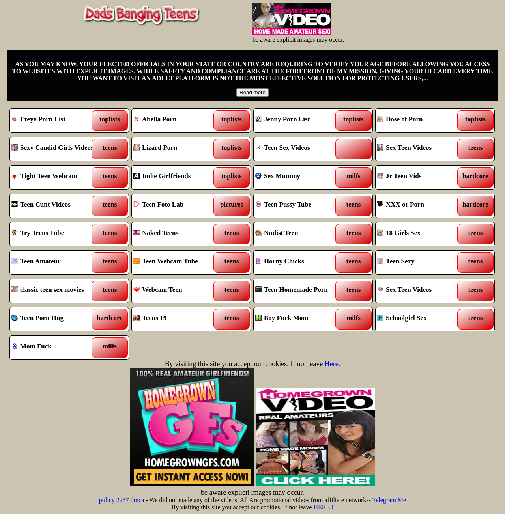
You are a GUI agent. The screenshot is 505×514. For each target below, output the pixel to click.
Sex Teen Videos (420, 149)
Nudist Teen (298, 234)
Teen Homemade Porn (298, 291)
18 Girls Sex (420, 234)
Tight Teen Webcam (54, 177)
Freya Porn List (54, 120)
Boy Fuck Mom (298, 319)
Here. (332, 364)
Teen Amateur (54, 262)
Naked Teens (176, 234)
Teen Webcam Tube (176, 262)
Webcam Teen (176, 291)
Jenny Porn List (298, 120)
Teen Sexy (420, 262)
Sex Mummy (298, 177)
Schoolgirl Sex (420, 319)
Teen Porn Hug (54, 319)
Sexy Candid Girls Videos (54, 149)
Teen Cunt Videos (54, 206)
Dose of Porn (420, 120)
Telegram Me (389, 500)
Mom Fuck (54, 347)
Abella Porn (176, 120)
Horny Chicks (298, 262)
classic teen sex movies (54, 291)
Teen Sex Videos (298, 149)
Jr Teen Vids (420, 177)
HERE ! (323, 507)
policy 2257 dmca (121, 500)
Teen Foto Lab (176, 206)
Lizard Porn (176, 149)
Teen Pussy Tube (298, 206)
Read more (252, 92)
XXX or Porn (420, 206)
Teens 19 (176, 319)
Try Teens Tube (54, 234)
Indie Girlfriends (176, 177)
